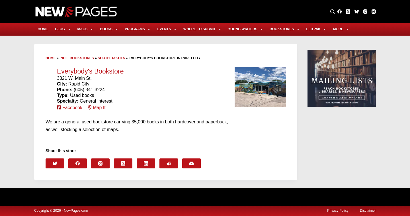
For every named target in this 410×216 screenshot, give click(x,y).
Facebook (72, 107)
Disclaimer (368, 211)
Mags (86, 29)
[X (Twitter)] (348, 11)
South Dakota (111, 58)
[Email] (191, 163)
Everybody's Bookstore (90, 71)
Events (167, 29)
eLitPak (317, 29)
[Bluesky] (356, 11)
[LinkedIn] (146, 163)
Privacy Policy (337, 211)
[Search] (332, 11)
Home (43, 29)
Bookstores (286, 29)
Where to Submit (203, 29)
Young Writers (246, 29)
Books (110, 29)
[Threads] (374, 11)
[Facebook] (339, 11)
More (341, 29)
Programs (138, 29)
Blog (64, 29)
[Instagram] (365, 11)
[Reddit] (168, 163)
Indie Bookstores (77, 58)
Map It (99, 107)
